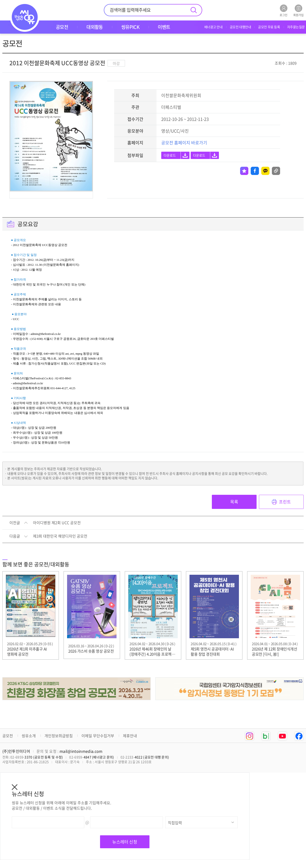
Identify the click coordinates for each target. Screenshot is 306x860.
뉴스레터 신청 (124, 842)
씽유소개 (29, 735)
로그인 (283, 10)
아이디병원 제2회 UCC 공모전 (57, 523)
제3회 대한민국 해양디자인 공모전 (60, 536)
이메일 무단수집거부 (97, 735)
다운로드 (170, 155)
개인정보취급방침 (58, 735)
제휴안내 (130, 735)
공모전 (7, 735)
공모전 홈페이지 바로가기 (184, 142)
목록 (234, 502)
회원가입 (298, 10)
